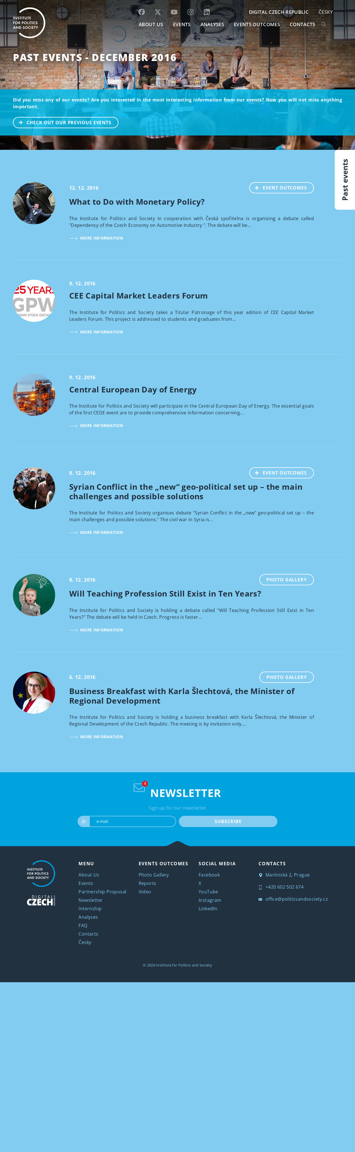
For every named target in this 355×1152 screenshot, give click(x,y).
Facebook (209, 875)
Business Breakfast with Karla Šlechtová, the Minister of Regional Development (182, 696)
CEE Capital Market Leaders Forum (138, 295)
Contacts (88, 934)
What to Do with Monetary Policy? (137, 201)
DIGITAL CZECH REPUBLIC (279, 12)
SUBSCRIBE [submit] (228, 821)
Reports (147, 883)
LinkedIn (208, 908)
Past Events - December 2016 (95, 57)
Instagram (210, 900)
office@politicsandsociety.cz (293, 899)
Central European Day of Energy (133, 389)
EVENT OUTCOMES (278, 187)
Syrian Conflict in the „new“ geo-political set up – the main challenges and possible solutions (185, 491)
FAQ (82, 925)
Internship (90, 908)
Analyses (212, 24)
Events (85, 883)
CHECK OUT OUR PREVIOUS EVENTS (62, 122)
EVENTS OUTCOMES (257, 24)
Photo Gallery (286, 580)
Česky (325, 12)
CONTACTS (302, 24)
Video (145, 892)
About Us (88, 875)
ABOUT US (151, 24)
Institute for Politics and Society (184, 965)
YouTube (208, 892)
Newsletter (90, 900)
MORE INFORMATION (96, 238)
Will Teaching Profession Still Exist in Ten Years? (165, 593)
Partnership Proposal (102, 892)
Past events (345, 180)
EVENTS (182, 24)
